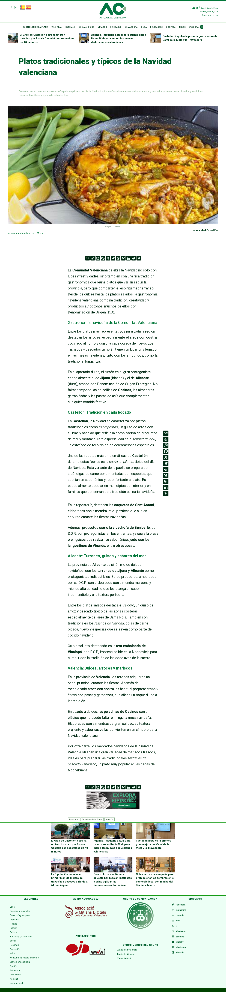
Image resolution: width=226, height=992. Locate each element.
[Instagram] (98, 258)
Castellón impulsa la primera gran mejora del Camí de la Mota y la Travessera (155, 844)
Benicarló (73, 819)
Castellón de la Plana (92, 819)
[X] (108, 258)
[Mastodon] (118, 258)
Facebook (181, 903)
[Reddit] (133, 258)
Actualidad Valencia (127, 948)
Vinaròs (109, 819)
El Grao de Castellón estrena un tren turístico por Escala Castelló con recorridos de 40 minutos (47, 38)
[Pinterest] (138, 258)
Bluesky (180, 943)
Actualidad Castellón (205, 230)
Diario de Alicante (126, 953)
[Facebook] (103, 258)
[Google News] (87, 258)
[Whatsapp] (92, 258)
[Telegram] (113, 258)
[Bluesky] (123, 258)
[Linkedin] (128, 258)
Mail (178, 920)
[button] (11, 7)
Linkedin (180, 915)
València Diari (124, 957)
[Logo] (113, 11)
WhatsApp (181, 932)
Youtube (180, 937)
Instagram (181, 909)
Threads (180, 954)
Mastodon (181, 948)
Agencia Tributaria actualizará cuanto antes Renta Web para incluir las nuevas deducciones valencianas (118, 38)
